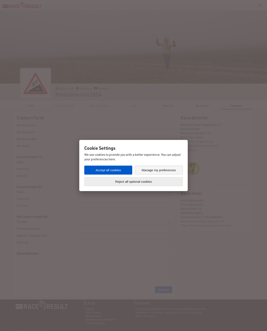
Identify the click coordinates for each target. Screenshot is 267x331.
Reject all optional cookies (133, 181)
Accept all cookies (108, 170)
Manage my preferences (159, 170)
